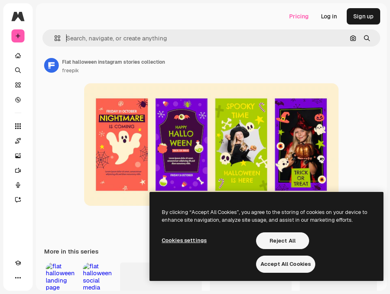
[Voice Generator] (18, 185)
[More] (18, 277)
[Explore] (18, 99)
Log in (329, 16)
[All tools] (18, 126)
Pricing (299, 16)
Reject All (283, 240)
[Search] (18, 70)
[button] (54, 38)
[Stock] (18, 84)
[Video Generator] (18, 170)
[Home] (18, 55)
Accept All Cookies (286, 264)
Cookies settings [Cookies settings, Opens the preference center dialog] (184, 240)
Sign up (363, 16)
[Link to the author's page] (51, 65)
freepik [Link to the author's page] (70, 70)
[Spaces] (18, 140)
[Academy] (18, 263)
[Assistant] (18, 199)
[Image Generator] (18, 155)
